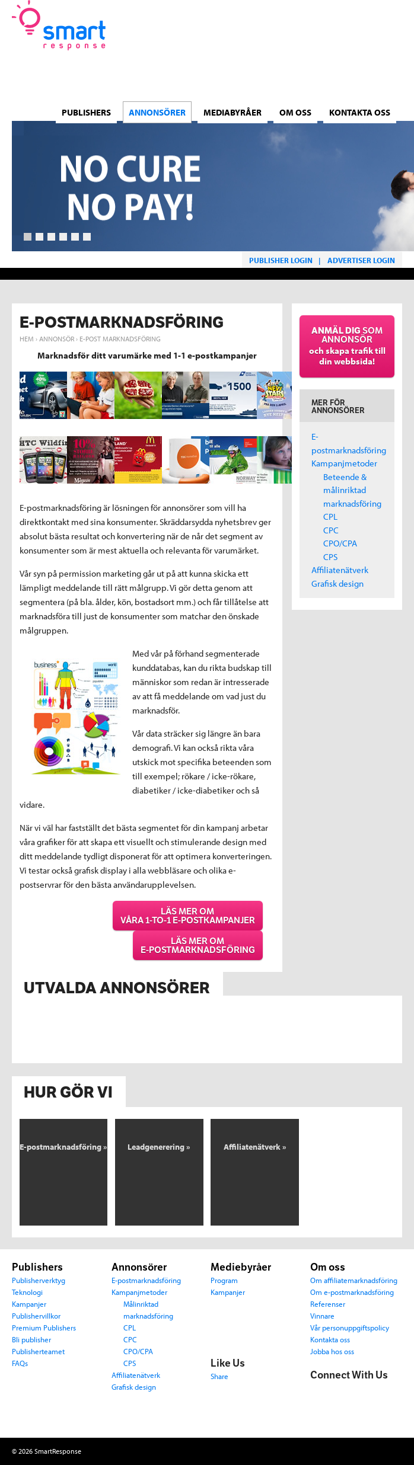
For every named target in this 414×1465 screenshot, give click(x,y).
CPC (331, 530)
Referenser (327, 1303)
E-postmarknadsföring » (63, 1146)
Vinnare (322, 1315)
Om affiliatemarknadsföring (353, 1280)
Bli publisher (31, 1339)
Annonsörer (139, 1267)
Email (319, 1416)
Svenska (344, 76)
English (396, 76)
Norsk (362, 76)
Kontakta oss (359, 106)
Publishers (86, 106)
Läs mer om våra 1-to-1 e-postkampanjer (187, 916)
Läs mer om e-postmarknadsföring (198, 945)
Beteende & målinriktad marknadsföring (352, 490)
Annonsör (56, 338)
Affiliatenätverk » (255, 1146)
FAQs (20, 1363)
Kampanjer (29, 1303)
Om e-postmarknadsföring (352, 1292)
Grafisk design (337, 583)
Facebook (319, 1394)
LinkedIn (369, 1394)
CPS (330, 556)
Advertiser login (361, 260)
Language (308, 70)
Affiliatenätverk (339, 569)
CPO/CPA (340, 543)
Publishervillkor (36, 1315)
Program (224, 1280)
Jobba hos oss (332, 1351)
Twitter (344, 1394)
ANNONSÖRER (157, 106)
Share (219, 1376)
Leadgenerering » (159, 1146)
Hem (27, 338)
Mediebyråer (241, 1267)
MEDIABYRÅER (232, 106)
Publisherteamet (38, 1351)
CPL (330, 516)
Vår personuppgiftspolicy (349, 1327)
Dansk (327, 76)
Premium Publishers (44, 1327)
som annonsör (347, 346)
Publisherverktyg (38, 1280)
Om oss (295, 106)
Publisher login (281, 260)
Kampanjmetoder (344, 463)
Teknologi (27, 1292)
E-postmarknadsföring (146, 1280)
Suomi (379, 76)
